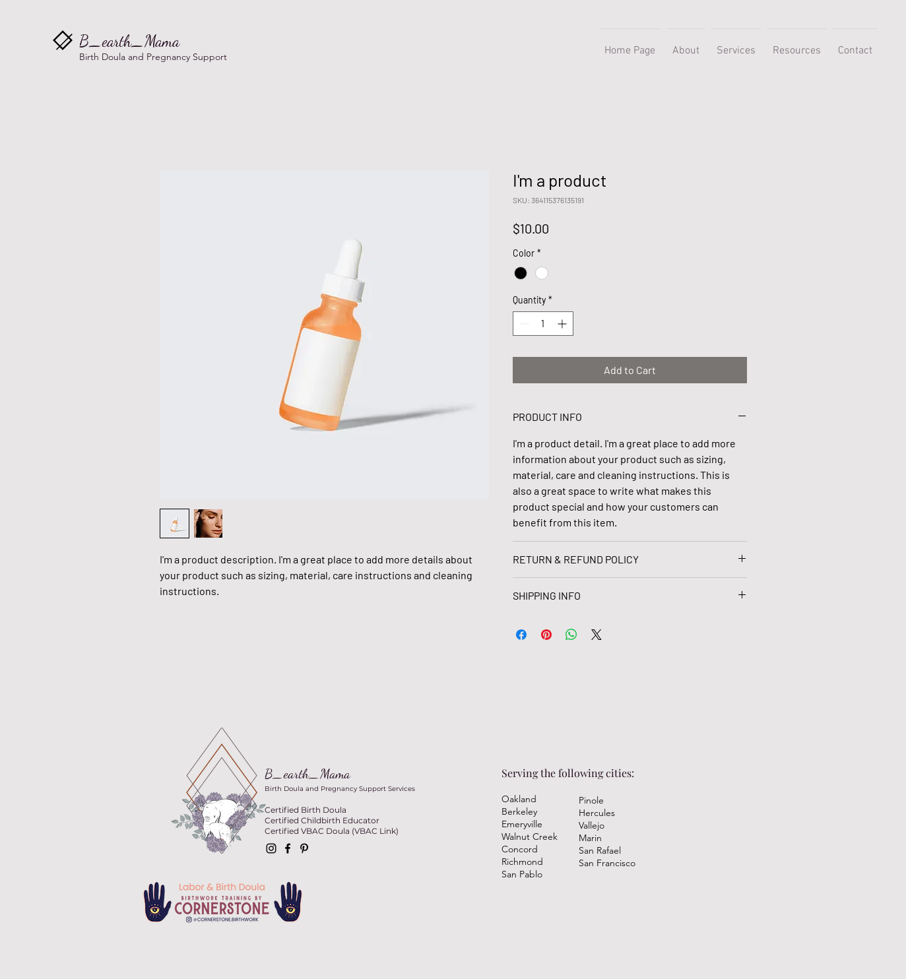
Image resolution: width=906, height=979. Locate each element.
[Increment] (563, 323)
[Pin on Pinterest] (546, 635)
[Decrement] (523, 323)
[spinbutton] (543, 323)
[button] (736, 44)
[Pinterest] (304, 848)
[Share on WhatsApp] (571, 635)
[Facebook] (287, 848)
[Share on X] (596, 635)
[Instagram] (271, 848)
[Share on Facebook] (521, 635)
